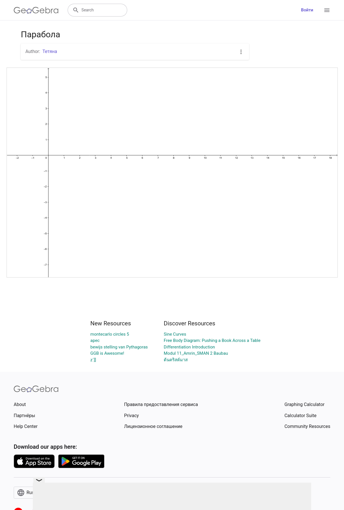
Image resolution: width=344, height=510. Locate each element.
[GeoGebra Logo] (36, 10)
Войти (307, 10)
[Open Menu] (326, 10)
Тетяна (50, 51)
